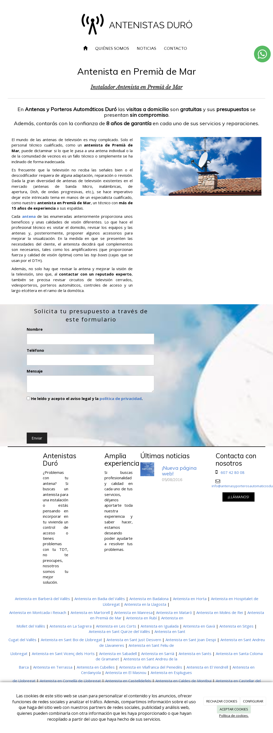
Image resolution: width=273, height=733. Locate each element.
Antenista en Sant (169, 631)
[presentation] (66, 416)
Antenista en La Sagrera (71, 626)
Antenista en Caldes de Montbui (183, 680)
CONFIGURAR (253, 701)
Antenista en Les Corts (116, 626)
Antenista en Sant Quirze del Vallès (119, 631)
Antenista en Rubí (141, 617)
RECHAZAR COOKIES (221, 701)
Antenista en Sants (195, 653)
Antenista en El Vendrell (207, 667)
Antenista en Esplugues (171, 672)
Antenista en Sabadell (118, 653)
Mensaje (35, 371)
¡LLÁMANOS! (238, 496)
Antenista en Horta (190, 598)
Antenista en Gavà (199, 626)
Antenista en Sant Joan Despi (190, 639)
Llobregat (18, 653)
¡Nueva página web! (179, 471)
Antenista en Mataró (174, 612)
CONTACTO (175, 48)
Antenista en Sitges (236, 626)
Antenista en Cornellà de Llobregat (70, 680)
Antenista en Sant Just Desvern (133, 639)
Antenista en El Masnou (125, 672)
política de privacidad (121, 398)
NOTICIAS (146, 48)
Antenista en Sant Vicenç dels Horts (63, 653)
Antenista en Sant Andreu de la (150, 658)
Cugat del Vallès (22, 639)
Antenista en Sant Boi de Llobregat (71, 639)
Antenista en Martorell (90, 612)
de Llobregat (24, 680)
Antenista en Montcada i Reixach (37, 612)
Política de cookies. (234, 715)
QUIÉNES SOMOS (112, 48)
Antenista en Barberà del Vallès (42, 598)
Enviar (37, 438)
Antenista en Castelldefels (128, 680)
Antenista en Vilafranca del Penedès (150, 667)
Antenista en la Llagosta (145, 604)
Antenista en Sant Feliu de (151, 645)
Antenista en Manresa (133, 612)
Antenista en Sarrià (157, 653)
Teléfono (35, 350)
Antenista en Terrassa (52, 667)
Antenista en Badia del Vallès (99, 598)
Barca (24, 667)
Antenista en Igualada (160, 626)
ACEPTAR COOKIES (234, 709)
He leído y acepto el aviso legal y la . (85, 398)
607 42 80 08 (233, 472)
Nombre (35, 329)
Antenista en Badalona (149, 598)
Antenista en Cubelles (96, 667)
